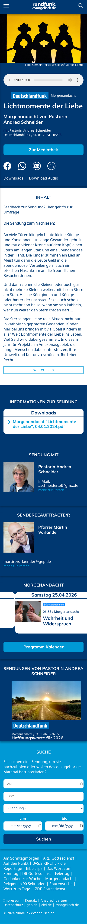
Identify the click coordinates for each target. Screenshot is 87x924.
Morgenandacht (63, 95)
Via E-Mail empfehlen (37, 166)
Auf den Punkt (16, 863)
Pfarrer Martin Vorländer (52, 529)
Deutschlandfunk (16, 135)
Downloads (13, 178)
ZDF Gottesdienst (50, 889)
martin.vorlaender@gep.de (27, 561)
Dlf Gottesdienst (36, 874)
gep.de (32, 905)
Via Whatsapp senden (22, 166)
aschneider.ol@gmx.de (58, 485)
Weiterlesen (43, 370)
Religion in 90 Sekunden (24, 884)
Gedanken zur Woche (22, 879)
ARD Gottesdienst (58, 858)
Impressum (12, 900)
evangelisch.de (67, 905)
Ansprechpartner (54, 900)
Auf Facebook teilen (7, 166)
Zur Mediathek (43, 149)
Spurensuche (61, 884)
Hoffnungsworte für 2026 (37, 738)
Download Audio (43, 178)
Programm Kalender (43, 647)
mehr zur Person (51, 490)
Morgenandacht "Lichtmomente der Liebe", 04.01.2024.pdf (44, 424)
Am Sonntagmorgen (21, 858)
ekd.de (46, 905)
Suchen (81, 5)
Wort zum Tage (17, 889)
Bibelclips (34, 868)
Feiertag (62, 874)
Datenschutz (13, 905)
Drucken (51, 166)
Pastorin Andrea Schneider (30, 130)
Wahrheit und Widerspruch (58, 621)
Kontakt (31, 900)
